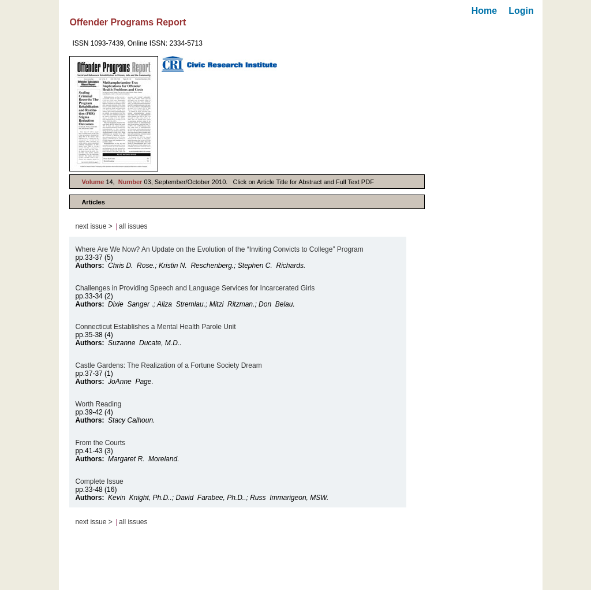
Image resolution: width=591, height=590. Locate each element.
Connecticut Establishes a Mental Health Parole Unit (155, 327)
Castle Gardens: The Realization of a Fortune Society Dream (168, 365)
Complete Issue (99, 481)
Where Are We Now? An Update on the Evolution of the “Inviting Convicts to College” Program (219, 249)
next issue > (93, 226)
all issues (133, 226)
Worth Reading (98, 404)
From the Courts (101, 443)
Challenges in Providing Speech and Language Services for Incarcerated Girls (195, 288)
